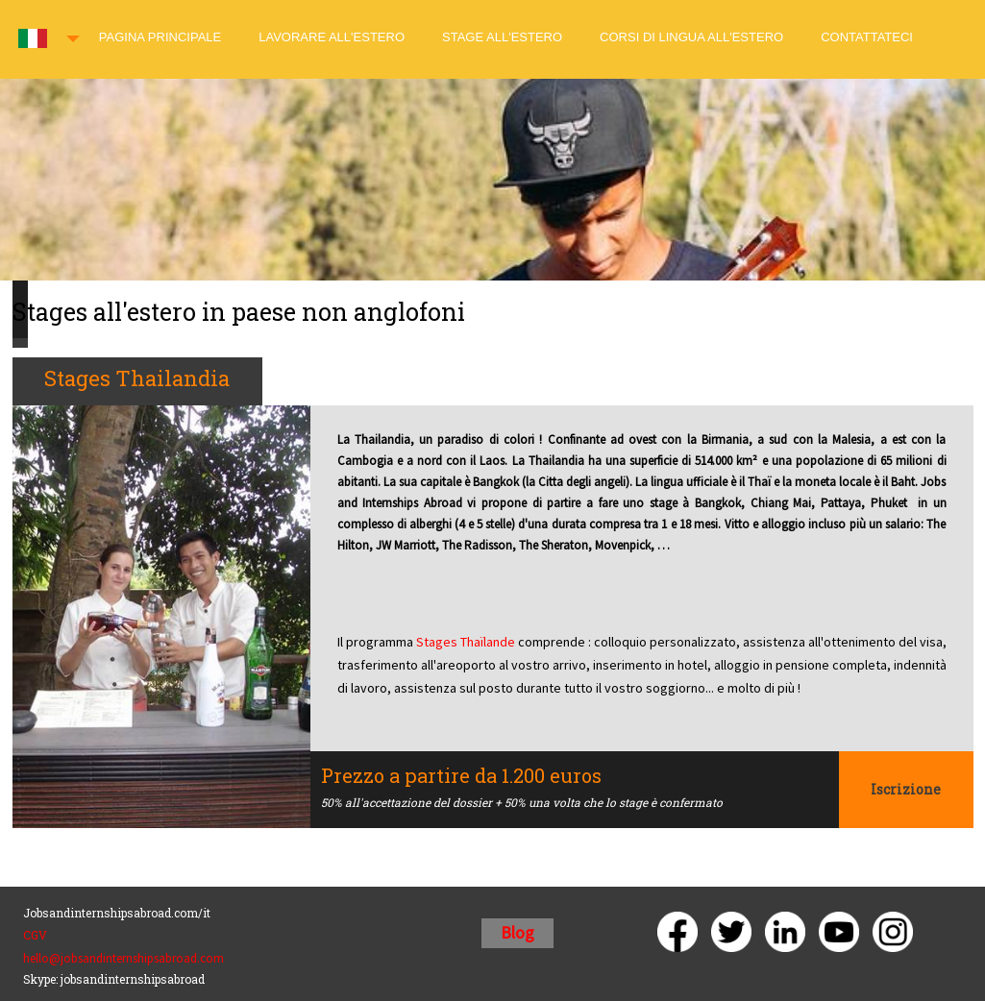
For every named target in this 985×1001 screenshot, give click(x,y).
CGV (35, 934)
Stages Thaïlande (467, 641)
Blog (517, 932)
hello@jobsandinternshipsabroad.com (123, 958)
